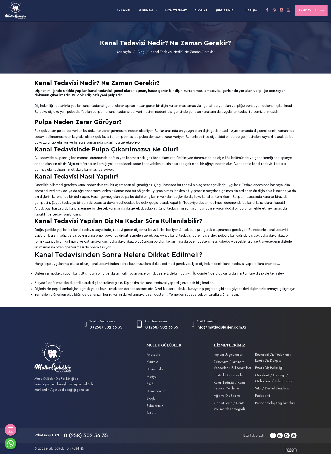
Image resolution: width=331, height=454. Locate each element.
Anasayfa (124, 10)
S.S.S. (150, 384)
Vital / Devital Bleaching (272, 388)
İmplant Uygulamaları (228, 355)
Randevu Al (311, 10)
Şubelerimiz (224, 10)
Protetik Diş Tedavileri (229, 375)
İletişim (251, 10)
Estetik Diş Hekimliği (268, 368)
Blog (141, 52)
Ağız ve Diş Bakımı (227, 396)
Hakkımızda (155, 369)
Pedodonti (262, 396)
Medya (152, 377)
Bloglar (201, 10)
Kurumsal (146, 10)
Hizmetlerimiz (176, 10)
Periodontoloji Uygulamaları (275, 403)
